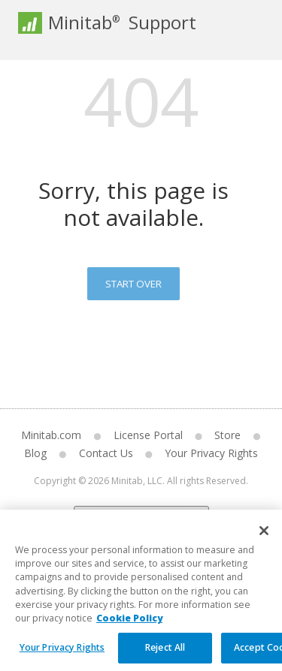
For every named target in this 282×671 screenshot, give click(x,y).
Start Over (133, 283)
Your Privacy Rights (211, 453)
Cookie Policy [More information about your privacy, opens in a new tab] (129, 627)
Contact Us (106, 453)
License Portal (148, 435)
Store (227, 435)
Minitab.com (51, 435)
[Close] (263, 538)
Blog (35, 453)
